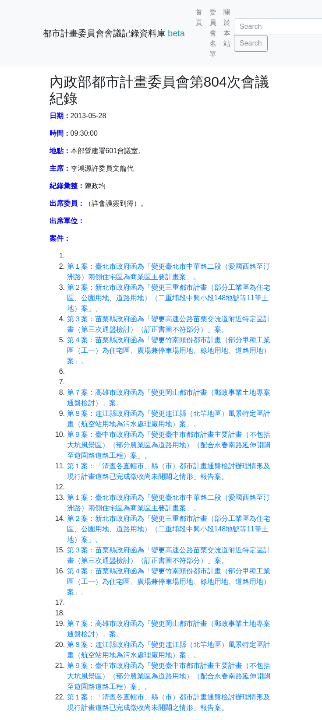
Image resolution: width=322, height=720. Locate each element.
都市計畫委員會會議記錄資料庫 (114, 33)
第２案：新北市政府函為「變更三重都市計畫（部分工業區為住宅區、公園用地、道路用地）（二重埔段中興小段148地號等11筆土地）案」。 (168, 298)
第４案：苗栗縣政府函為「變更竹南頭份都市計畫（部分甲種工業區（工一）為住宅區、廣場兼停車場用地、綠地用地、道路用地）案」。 (168, 350)
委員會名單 (212, 33)
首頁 (198, 17)
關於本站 (226, 27)
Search (251, 43)
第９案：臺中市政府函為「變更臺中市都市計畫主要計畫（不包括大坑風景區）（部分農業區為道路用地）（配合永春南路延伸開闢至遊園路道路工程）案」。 (168, 445)
